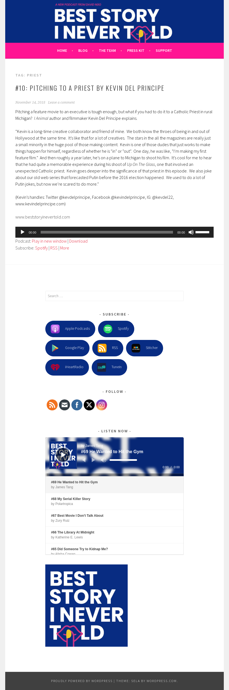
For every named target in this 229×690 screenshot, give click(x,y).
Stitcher (145, 348)
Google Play (67, 348)
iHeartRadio (67, 367)
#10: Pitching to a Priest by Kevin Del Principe (89, 88)
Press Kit (135, 50)
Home (62, 50)
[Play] (22, 232)
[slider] (107, 232)
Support (164, 50)
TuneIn (109, 367)
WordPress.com (162, 681)
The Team (107, 50)
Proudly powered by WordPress (82, 681)
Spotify (41, 248)
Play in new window (49, 241)
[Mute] (191, 232)
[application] (114, 232)
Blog (83, 50)
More (64, 248)
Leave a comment (61, 102)
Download (78, 241)
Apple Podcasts (70, 329)
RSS (54, 248)
